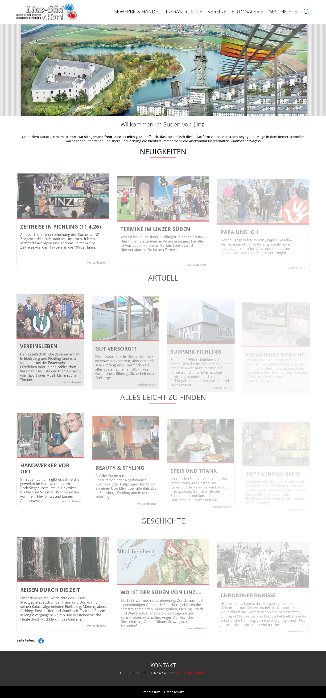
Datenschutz (174, 692)
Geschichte (282, 11)
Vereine (217, 11)
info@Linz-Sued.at (191, 672)
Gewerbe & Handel (137, 11)
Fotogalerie (247, 11)
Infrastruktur (184, 11)
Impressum (151, 692)
